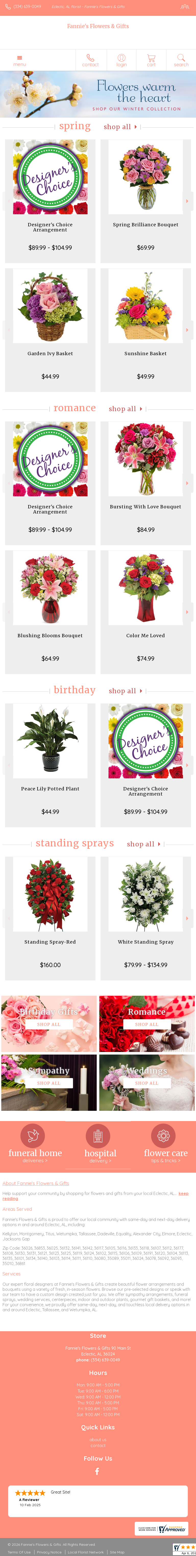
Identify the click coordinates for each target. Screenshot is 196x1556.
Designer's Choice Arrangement (50, 227)
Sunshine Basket (146, 353)
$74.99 (145, 658)
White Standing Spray (146, 942)
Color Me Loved (145, 636)
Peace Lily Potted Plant (50, 789)
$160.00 (50, 965)
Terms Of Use (19, 1552)
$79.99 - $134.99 (145, 965)
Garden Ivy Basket (50, 353)
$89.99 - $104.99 (50, 247)
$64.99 (50, 658)
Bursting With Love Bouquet (145, 507)
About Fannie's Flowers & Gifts (36, 1183)
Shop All (117, 127)
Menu (19, 64)
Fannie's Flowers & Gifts (98, 26)
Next (187, 201)
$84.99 (146, 529)
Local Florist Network (86, 1552)
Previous (8, 201)
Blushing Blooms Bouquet (50, 636)
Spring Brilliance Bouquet (146, 225)
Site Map (117, 1552)
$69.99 (145, 247)
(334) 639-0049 (27, 6)
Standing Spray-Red (50, 942)
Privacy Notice (49, 1552)
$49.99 (145, 376)
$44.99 (50, 376)
